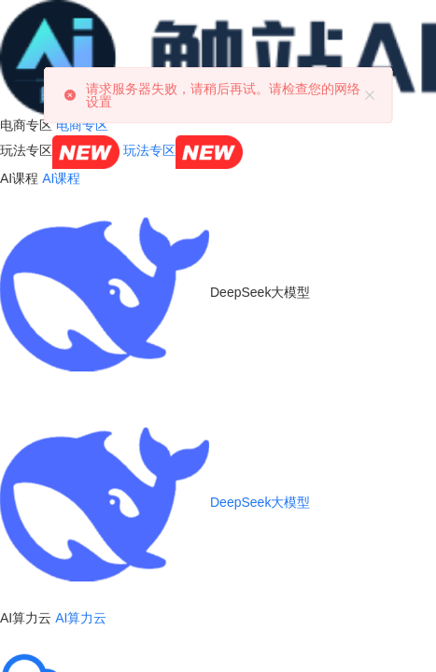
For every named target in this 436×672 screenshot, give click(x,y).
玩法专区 (183, 150)
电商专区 (82, 125)
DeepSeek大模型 (155, 502)
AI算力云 (80, 617)
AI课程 (61, 178)
